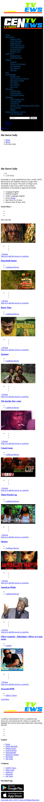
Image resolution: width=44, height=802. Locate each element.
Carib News (10, 54)
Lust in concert (15, 108)
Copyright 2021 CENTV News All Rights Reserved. (20, 800)
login (7, 122)
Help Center (10, 770)
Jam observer (15, 85)
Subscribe (9, 774)
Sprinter (5, 354)
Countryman (7, 448)
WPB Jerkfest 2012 (17, 45)
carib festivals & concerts (19, 79)
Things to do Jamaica (18, 64)
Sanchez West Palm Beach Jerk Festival (24, 106)
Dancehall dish (15, 43)
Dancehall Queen (9, 260)
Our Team (9, 776)
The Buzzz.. (14, 83)
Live (7, 72)
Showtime (9, 97)
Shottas (4, 541)
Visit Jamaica (15, 68)
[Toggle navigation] (2, 130)
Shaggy (13, 110)
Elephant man (15, 52)
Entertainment (11, 74)
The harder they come (11, 401)
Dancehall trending (17, 81)
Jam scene (14, 87)
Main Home (10, 37)
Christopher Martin (17, 47)
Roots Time (6, 307)
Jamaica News (15, 39)
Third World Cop (9, 495)
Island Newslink (16, 41)
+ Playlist (4, 254)
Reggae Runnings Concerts (16, 112)
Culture (8, 60)
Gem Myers (14, 103)
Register (9, 124)
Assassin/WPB (15, 101)
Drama (13, 198)
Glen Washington (16, 114)
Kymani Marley (16, 49)
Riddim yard (14, 76)
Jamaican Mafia (8, 587)
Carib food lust (11, 750)
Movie (8, 142)
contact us (9, 772)
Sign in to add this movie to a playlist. (15, 256)
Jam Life (13, 70)
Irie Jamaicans (15, 66)
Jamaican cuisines (12, 755)
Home (8, 35)
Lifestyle (13, 62)
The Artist (9, 89)
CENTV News (11, 768)
